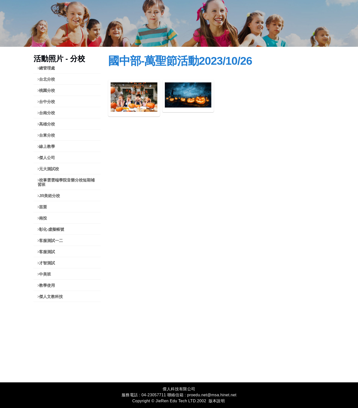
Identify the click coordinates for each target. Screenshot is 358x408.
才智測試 (46, 263)
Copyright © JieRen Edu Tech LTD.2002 (169, 401)
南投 (42, 218)
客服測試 (46, 252)
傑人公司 (46, 158)
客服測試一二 (50, 240)
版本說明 (217, 401)
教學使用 (46, 285)
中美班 (44, 274)
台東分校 (46, 135)
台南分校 (46, 113)
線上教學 (46, 146)
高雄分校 (46, 124)
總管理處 (46, 68)
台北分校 (46, 79)
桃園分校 (46, 90)
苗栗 (42, 207)
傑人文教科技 (50, 296)
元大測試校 (48, 169)
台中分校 (46, 102)
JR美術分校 (49, 196)
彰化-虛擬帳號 (51, 229)
